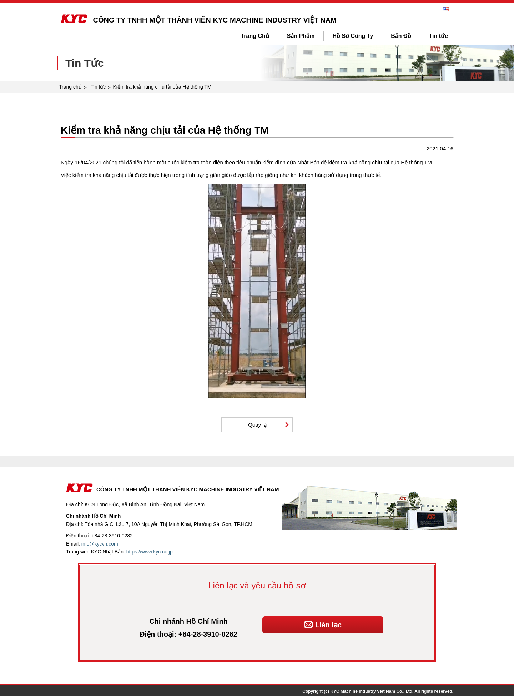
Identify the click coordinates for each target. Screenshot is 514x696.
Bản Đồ (401, 36)
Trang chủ (70, 87)
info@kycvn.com (99, 544)
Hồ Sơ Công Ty (352, 36)
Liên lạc (323, 622)
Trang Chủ (255, 36)
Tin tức (438, 36)
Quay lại (258, 425)
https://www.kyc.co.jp (149, 552)
